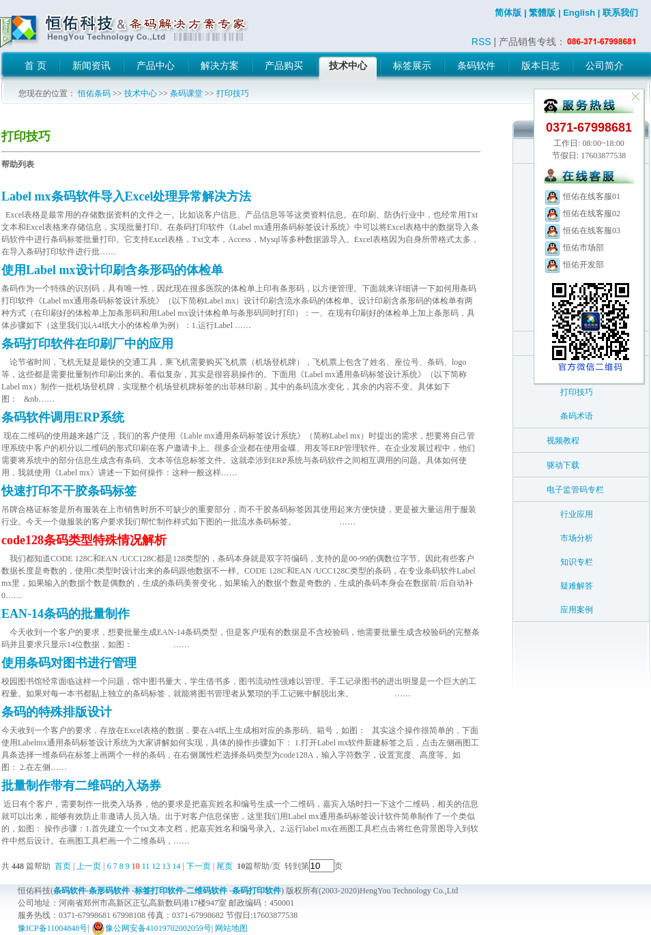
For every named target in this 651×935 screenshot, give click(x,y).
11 (146, 866)
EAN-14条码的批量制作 (65, 614)
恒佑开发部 (574, 264)
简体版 (508, 13)
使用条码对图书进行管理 (68, 663)
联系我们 (620, 13)
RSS (481, 41)
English (579, 13)
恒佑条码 (94, 93)
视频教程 (563, 440)
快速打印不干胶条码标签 (68, 491)
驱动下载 (563, 465)
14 (176, 866)
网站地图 (231, 928)
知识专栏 (576, 562)
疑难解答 (576, 586)
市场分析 (576, 538)
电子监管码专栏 (575, 489)
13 (166, 866)
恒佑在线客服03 (582, 230)
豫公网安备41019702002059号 (151, 928)
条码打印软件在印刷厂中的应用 (87, 344)
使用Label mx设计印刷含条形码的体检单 (112, 270)
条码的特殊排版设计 (56, 712)
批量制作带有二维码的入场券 (81, 785)
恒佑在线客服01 (582, 196)
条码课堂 (186, 93)
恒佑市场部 (574, 247)
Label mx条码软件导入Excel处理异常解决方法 (126, 196)
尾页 (225, 866)
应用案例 (576, 609)
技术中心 (140, 93)
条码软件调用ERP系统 (62, 417)
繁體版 (542, 13)
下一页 (198, 866)
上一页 (88, 866)
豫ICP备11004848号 (52, 928)
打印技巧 (232, 93)
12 (155, 866)
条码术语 (576, 416)
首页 (63, 866)
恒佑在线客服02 (582, 213)
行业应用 (576, 514)
